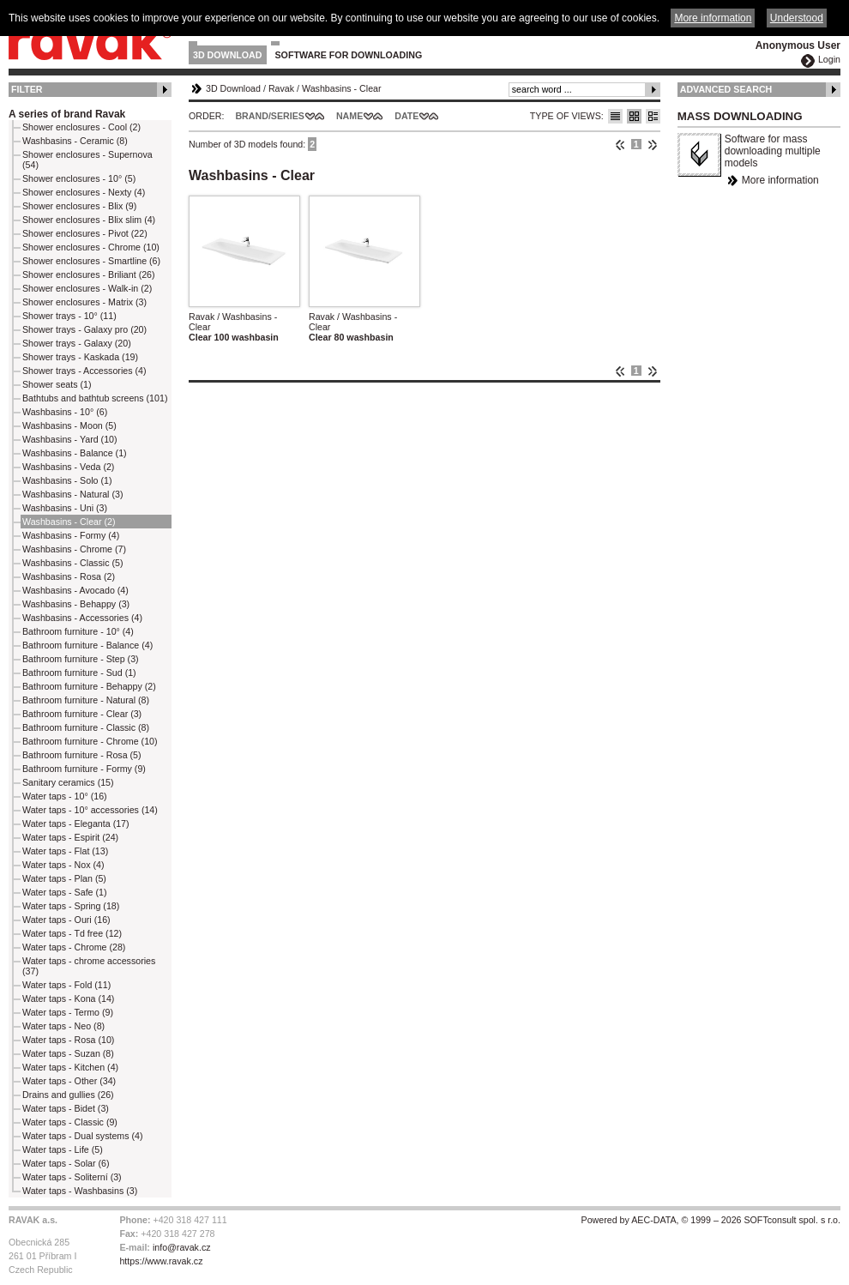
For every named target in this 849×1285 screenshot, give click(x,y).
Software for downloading (349, 55)
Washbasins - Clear (342, 88)
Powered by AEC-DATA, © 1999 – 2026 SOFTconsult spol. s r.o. (710, 1220)
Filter (27, 89)
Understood (796, 18)
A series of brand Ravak (67, 114)
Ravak (281, 88)
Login (829, 59)
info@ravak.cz (182, 1247)
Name (349, 116)
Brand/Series (269, 116)
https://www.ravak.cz (160, 1261)
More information (780, 180)
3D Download (227, 55)
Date (406, 116)
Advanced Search (726, 89)
